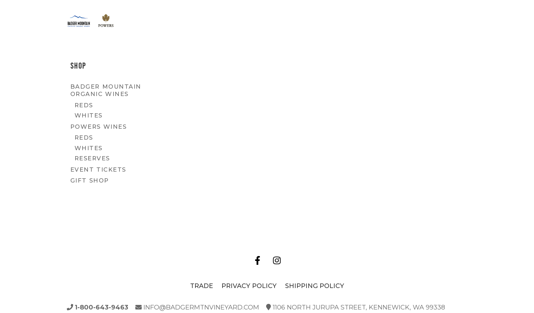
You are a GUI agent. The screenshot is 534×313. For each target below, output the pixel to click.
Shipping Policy (314, 286)
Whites (89, 115)
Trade (201, 286)
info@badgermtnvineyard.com (197, 307)
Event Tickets (98, 169)
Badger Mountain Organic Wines (105, 90)
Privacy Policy (249, 286)
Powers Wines (98, 126)
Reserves (92, 158)
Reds (84, 105)
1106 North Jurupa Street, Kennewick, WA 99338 (355, 307)
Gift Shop (89, 180)
